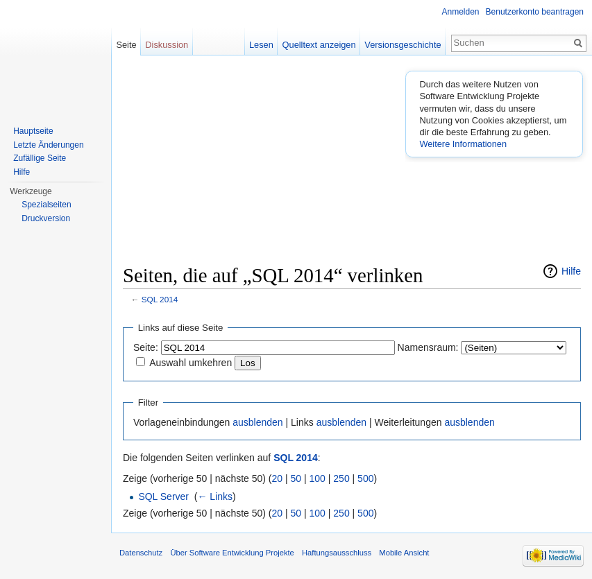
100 (317, 478)
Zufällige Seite (39, 158)
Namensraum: (428, 347)
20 (277, 478)
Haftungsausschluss (336, 552)
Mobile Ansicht (404, 552)
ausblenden (257, 422)
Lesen (261, 45)
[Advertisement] (357, 164)
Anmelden (461, 12)
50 (296, 478)
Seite (126, 45)
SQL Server (163, 496)
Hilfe (571, 271)
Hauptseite (33, 131)
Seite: (145, 347)
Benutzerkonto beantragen (535, 12)
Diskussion (166, 45)
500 (365, 478)
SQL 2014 (160, 299)
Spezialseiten (46, 204)
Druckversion (46, 218)
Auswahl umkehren (190, 362)
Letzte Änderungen (48, 145)
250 (341, 478)
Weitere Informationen (463, 144)
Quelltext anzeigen (319, 45)
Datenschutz (140, 552)
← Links (214, 496)
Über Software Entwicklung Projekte (232, 552)
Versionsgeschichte (402, 45)
